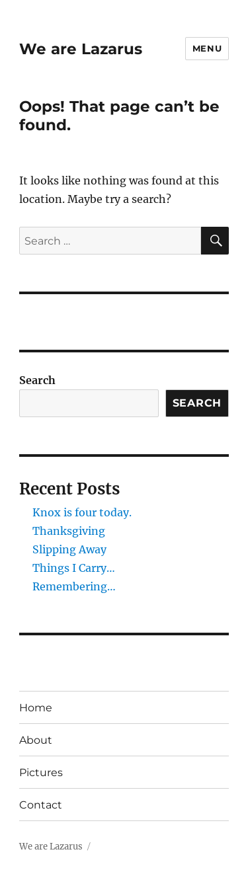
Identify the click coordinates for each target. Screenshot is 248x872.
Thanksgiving (68, 530)
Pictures (41, 772)
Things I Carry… (73, 568)
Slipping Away (69, 549)
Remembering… (74, 586)
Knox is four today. (82, 512)
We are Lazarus (80, 49)
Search (37, 380)
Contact (40, 805)
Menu (207, 48)
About (35, 740)
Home (35, 707)
